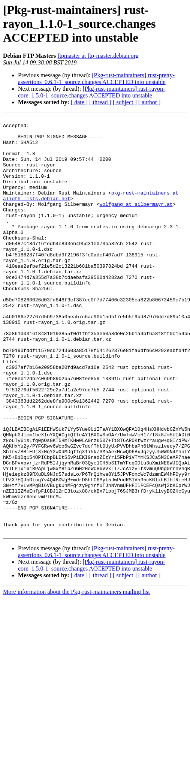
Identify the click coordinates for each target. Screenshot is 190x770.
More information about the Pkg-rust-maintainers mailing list (76, 675)
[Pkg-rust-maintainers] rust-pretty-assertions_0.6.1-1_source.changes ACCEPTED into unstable (96, 78)
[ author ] (149, 102)
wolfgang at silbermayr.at (135, 222)
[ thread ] (100, 102)
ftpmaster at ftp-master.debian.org (98, 55)
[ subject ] (125, 102)
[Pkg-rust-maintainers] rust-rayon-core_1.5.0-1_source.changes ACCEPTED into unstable (91, 92)
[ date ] (79, 102)
